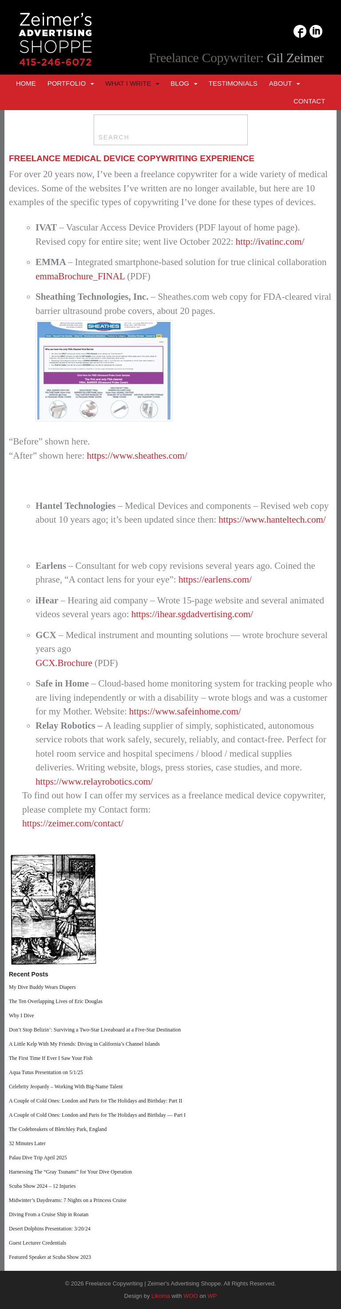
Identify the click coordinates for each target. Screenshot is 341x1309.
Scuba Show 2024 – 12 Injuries (42, 1186)
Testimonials (233, 83)
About (280, 83)
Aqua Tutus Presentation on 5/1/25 (46, 1072)
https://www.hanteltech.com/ (271, 519)
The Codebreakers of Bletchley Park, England (58, 1129)
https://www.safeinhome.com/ (185, 711)
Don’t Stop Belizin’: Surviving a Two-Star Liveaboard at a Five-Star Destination (95, 1030)
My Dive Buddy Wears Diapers (42, 987)
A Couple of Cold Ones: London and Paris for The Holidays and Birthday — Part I (97, 1115)
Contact (309, 101)
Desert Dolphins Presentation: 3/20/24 (50, 1229)
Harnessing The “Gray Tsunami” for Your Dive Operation (70, 1172)
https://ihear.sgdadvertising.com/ (192, 614)
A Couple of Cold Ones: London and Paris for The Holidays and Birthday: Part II (95, 1101)
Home (26, 83)
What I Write (128, 83)
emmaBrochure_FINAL (81, 276)
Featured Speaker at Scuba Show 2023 (50, 1257)
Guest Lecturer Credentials (37, 1243)
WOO (190, 1296)
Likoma (160, 1296)
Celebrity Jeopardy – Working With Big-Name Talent (66, 1086)
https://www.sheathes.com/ (137, 455)
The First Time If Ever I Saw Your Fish (50, 1058)
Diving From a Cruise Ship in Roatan (48, 1214)
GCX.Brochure (64, 663)
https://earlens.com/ (215, 579)
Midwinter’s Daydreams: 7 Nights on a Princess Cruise (68, 1200)
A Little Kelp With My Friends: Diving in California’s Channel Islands (84, 1044)
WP (212, 1296)
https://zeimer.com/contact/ (72, 823)
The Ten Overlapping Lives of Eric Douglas (56, 1001)
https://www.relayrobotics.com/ (94, 781)
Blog (179, 83)
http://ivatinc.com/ (270, 241)
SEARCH (114, 137)
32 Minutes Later (27, 1143)
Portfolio (67, 83)
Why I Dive (21, 1015)
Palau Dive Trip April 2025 (38, 1157)
